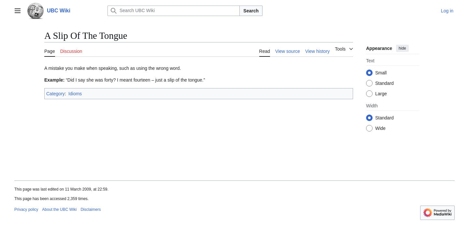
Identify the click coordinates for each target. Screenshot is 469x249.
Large (381, 93)
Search (251, 10)
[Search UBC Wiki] (173, 11)
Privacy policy (26, 209)
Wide (380, 128)
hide (402, 48)
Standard (384, 83)
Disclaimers (90, 209)
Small (381, 72)
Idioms (75, 93)
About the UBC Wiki (59, 209)
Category (55, 93)
